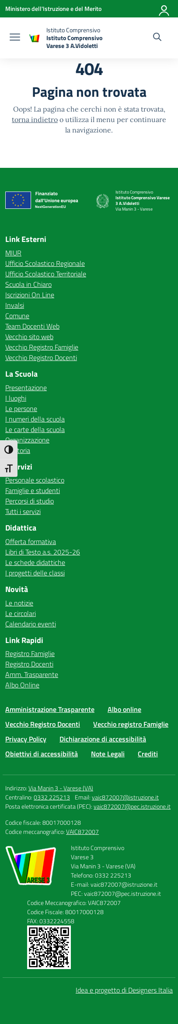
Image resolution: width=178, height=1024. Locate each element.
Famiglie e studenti (32, 490)
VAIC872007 (82, 831)
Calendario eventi (30, 624)
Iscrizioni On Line (29, 294)
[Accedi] (164, 8)
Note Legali (108, 753)
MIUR (13, 253)
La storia (17, 450)
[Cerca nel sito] (157, 38)
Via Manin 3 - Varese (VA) (60, 788)
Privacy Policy (25, 739)
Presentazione (26, 387)
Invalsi (14, 305)
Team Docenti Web (32, 326)
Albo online (124, 709)
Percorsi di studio (29, 501)
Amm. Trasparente (31, 674)
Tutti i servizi (23, 511)
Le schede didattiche (35, 562)
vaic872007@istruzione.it (125, 797)
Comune (17, 315)
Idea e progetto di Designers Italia (124, 990)
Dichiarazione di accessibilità (102, 739)
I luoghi (15, 398)
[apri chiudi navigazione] (15, 38)
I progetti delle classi (35, 573)
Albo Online (22, 685)
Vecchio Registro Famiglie (41, 347)
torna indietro (35, 119)
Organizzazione (27, 440)
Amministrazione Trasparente (49, 709)
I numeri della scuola (35, 419)
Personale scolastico (34, 480)
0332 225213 (52, 797)
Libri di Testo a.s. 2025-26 (42, 552)
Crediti (148, 753)
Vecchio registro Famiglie (130, 724)
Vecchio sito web (29, 336)
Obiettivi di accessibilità (41, 753)
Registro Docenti (29, 664)
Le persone (21, 408)
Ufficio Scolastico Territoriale (45, 274)
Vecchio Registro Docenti (41, 357)
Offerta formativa (30, 541)
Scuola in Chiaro (28, 284)
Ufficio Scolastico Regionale (45, 263)
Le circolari (20, 613)
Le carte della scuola (35, 429)
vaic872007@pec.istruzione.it (132, 806)
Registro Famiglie (30, 653)
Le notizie (19, 603)
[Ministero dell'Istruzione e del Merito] (53, 8)
